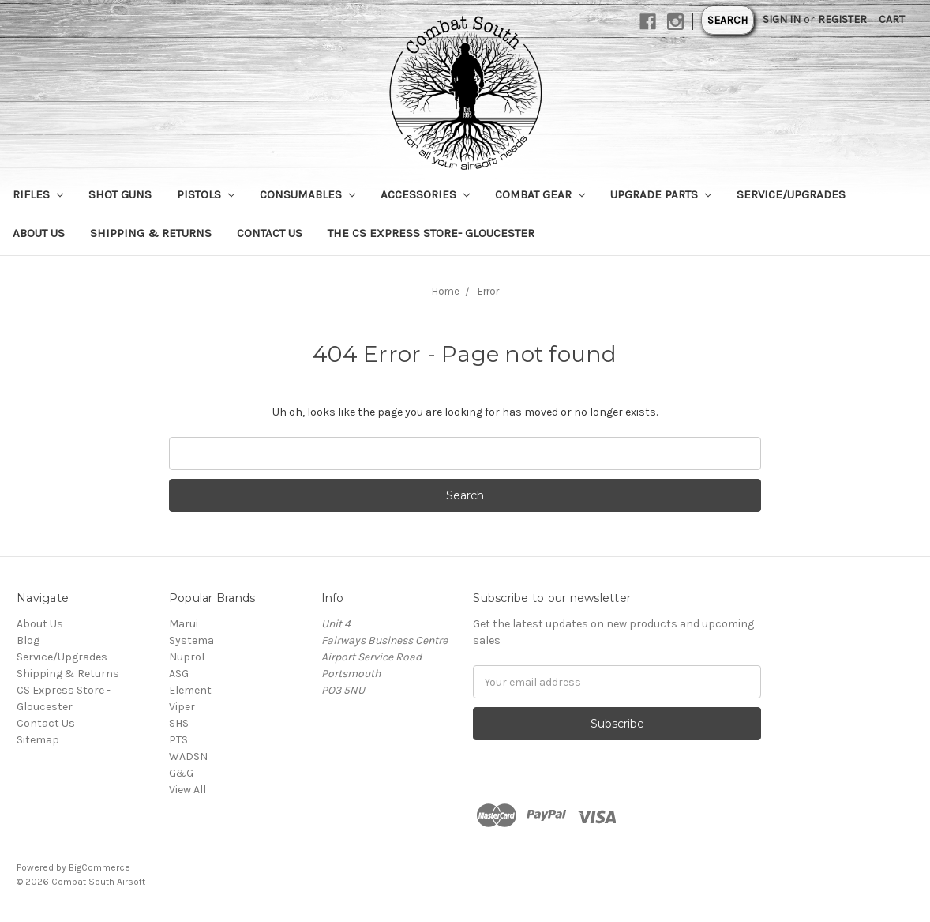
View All (187, 789)
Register (842, 19)
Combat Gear (540, 194)
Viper (182, 706)
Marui (183, 623)
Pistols (205, 194)
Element (190, 690)
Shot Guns (120, 194)
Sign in (782, 19)
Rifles (38, 194)
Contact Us (269, 233)
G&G (181, 773)
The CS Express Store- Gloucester (431, 233)
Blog (28, 640)
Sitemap (38, 740)
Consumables (307, 194)
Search (727, 20)
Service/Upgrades (791, 194)
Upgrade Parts (660, 194)
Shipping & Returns (151, 233)
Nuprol (186, 657)
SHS (179, 723)
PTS (178, 740)
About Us (39, 233)
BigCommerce (99, 867)
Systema (191, 640)
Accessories (425, 194)
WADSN (188, 756)
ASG (179, 673)
